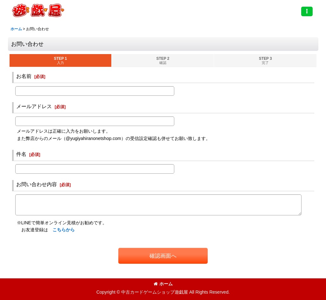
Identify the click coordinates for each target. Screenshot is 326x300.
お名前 (23, 76)
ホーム (163, 283)
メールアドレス (34, 106)
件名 (21, 154)
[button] (307, 11)
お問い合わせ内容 (36, 184)
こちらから (63, 229)
